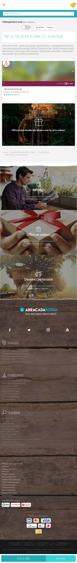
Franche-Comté (7, 418)
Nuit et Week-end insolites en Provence (16, 356)
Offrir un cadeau (38, 235)
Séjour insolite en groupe (10, 482)
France (5, 152)
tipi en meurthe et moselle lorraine (27, 54)
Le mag (38, 190)
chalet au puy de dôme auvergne (26, 51)
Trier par (50, 27)
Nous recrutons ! (7, 495)
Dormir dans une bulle (10, 386)
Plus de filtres (40, 27)
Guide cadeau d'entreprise (11, 442)
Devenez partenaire (38, 279)
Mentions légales (42, 543)
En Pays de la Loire (8, 359)
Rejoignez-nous (29, 545)
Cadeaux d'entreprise (9, 469)
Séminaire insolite (8, 487)
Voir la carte (23, 558)
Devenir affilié (16, 545)
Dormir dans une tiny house (11, 389)
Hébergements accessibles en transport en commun (20, 439)
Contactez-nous (60, 545)
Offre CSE (5, 472)
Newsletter (6, 466)
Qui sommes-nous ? (15, 543)
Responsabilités (63, 543)
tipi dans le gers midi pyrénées (50, 51)
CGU (53, 543)
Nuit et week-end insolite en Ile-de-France (17, 362)
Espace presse (28, 543)
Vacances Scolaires (8, 485)
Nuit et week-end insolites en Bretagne (15, 351)
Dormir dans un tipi (8, 399)
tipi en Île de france (43, 46)
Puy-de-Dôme (44, 152)
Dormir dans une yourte (10, 394)
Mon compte (42, 545)
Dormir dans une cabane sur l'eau (13, 383)
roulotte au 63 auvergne (27, 46)
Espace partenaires (8, 490)
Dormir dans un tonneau (10, 397)
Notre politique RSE (9, 477)
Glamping (5, 421)
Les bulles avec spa (8, 429)
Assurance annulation (9, 493)
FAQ (50, 545)
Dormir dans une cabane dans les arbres (16, 381)
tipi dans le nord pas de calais (41, 48)
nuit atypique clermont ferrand (62, 46)
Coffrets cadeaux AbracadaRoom (14, 445)
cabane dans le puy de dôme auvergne (16, 48)
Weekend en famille (9, 434)
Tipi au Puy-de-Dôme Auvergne (17, 155)
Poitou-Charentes (8, 423)
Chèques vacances (8, 474)
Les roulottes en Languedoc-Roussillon (15, 426)
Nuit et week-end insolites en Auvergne (15, 354)
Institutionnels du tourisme (11, 480)
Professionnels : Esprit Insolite (12, 464)
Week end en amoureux (10, 431)
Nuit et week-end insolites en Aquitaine (15, 348)
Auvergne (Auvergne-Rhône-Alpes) (23, 152)
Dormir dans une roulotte (11, 391)
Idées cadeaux (7, 437)
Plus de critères (61, 558)
